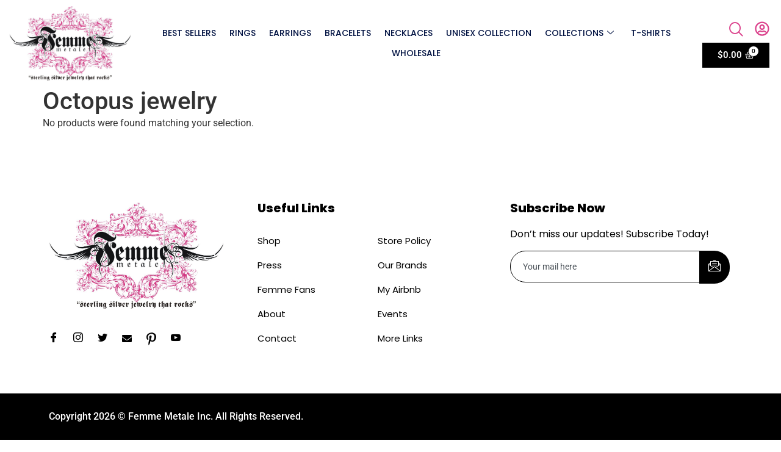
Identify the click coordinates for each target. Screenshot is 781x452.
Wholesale (416, 53)
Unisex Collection (488, 33)
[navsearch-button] (736, 30)
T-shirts (651, 33)
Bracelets (348, 33)
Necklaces (408, 33)
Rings (242, 33)
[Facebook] (58, 339)
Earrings (290, 33)
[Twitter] (107, 339)
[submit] (714, 267)
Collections (579, 33)
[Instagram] (82, 339)
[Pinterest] (155, 339)
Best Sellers (189, 33)
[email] (605, 266)
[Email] (131, 339)
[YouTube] (180, 339)
